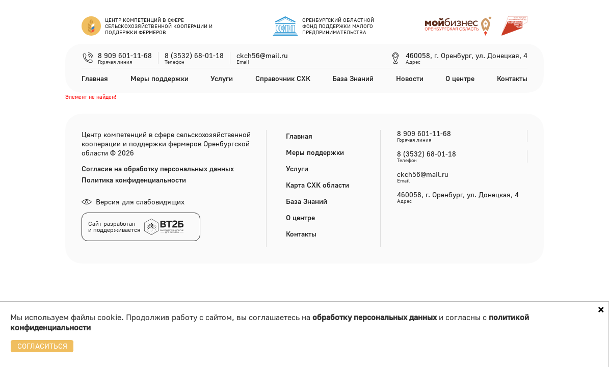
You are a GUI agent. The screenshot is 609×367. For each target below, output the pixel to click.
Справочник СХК (282, 78)
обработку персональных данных (374, 317)
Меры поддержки (159, 78)
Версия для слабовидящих (133, 201)
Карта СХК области (317, 184)
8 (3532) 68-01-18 (194, 55)
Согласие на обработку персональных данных (158, 168)
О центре (459, 78)
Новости (409, 78)
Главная (95, 78)
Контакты (512, 78)
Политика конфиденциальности (134, 180)
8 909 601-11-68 (125, 55)
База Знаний (353, 78)
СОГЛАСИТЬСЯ (42, 346)
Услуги (221, 78)
